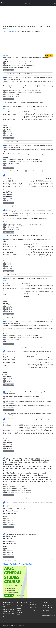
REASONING (43, 2)
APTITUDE (35, 2)
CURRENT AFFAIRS (28, 3)
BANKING (50, 2)
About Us (19, 608)
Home (13, 2)
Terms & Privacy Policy (20, 613)
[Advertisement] (28, 15)
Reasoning (32, 610)
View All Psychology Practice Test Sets (17, 564)
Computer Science (34, 607)
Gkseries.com (21, 625)
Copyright (19, 610)
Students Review (21, 605)
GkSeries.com (5, 3)
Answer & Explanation (9, 70)
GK (17, 2)
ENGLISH (21, 2)
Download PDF (48, 55)
